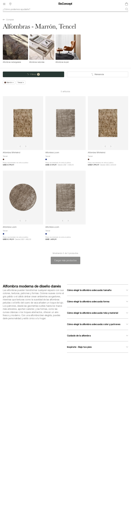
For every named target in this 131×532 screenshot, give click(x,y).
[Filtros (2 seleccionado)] (33, 74)
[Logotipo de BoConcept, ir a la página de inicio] (65, 4)
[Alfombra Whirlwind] (23, 123)
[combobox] (65, 9)
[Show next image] (26, 146)
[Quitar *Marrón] (9, 82)
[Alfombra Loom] (65, 123)
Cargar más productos (65, 260)
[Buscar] (127, 9)
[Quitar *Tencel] (20, 82)
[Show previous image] (20, 146)
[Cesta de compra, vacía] (126, 4)
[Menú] (4, 4)
